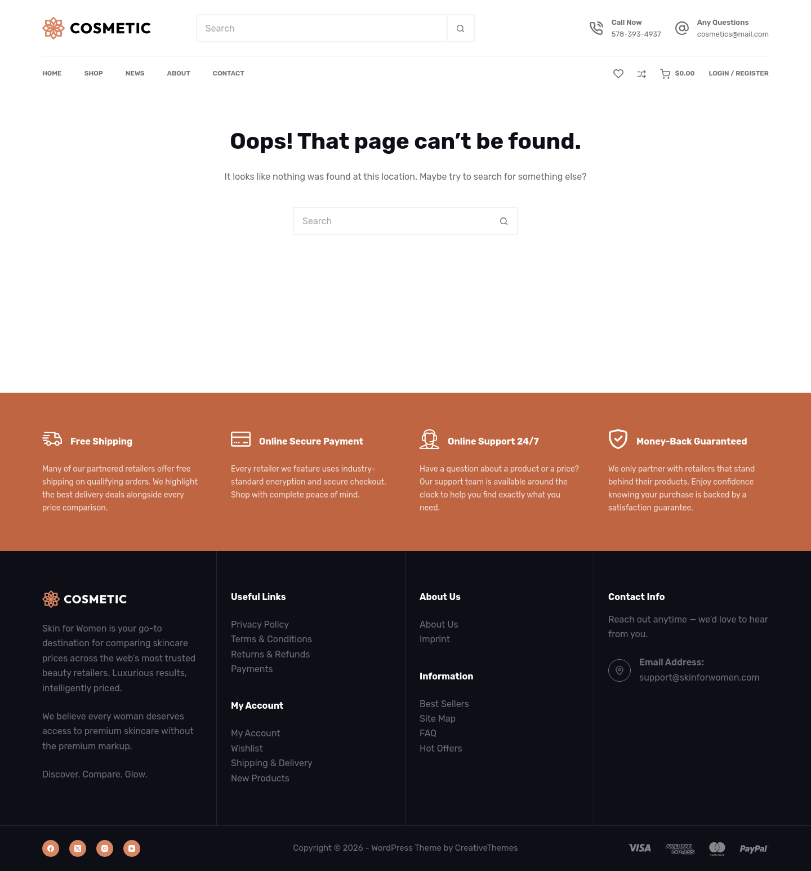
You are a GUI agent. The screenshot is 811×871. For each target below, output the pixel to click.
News (135, 73)
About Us (439, 624)
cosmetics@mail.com (733, 34)
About (178, 73)
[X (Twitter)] (77, 848)
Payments (252, 669)
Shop (93, 73)
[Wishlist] (618, 74)
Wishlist (247, 748)
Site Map (438, 718)
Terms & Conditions (271, 639)
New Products (260, 778)
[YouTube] (131, 848)
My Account (255, 733)
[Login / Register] (738, 73)
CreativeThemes (486, 848)
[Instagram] (104, 848)
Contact (228, 73)
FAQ (428, 733)
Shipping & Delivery (272, 763)
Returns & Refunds (270, 654)
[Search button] (461, 28)
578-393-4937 (636, 34)
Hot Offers (441, 748)
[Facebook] (50, 848)
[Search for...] (321, 28)
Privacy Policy (260, 624)
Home (52, 73)
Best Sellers (444, 704)
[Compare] (642, 74)
